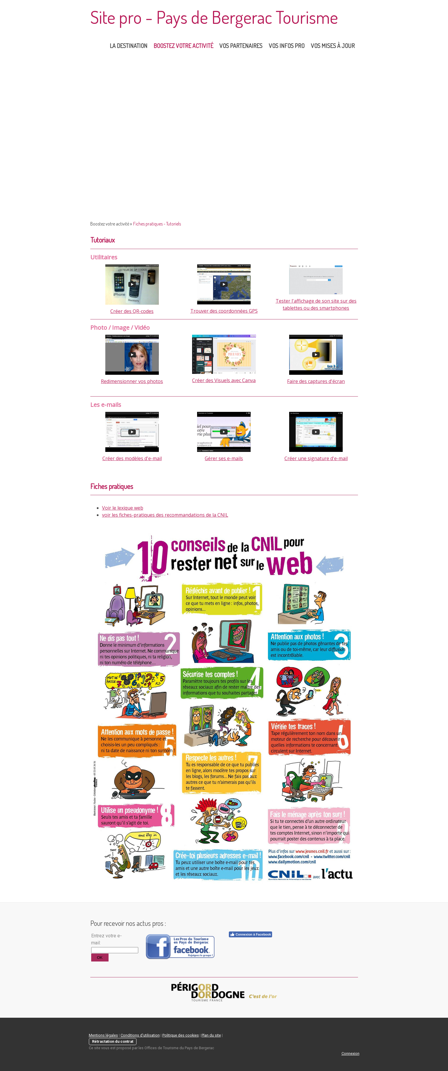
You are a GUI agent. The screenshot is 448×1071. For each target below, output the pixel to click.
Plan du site (211, 1035)
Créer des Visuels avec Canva (224, 380)
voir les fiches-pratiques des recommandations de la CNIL (165, 515)
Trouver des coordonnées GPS (224, 311)
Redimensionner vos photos (132, 381)
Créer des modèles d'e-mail (132, 458)
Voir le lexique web (122, 508)
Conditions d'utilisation (140, 1035)
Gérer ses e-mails (224, 458)
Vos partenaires (240, 45)
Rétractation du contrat (112, 1041)
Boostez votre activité (183, 45)
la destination (128, 45)
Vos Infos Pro (286, 45)
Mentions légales (103, 1035)
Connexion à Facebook (250, 934)
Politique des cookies (180, 1035)
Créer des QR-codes (132, 311)
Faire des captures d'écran (316, 381)
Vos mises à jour (333, 45)
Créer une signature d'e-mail (316, 458)
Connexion (350, 1053)
